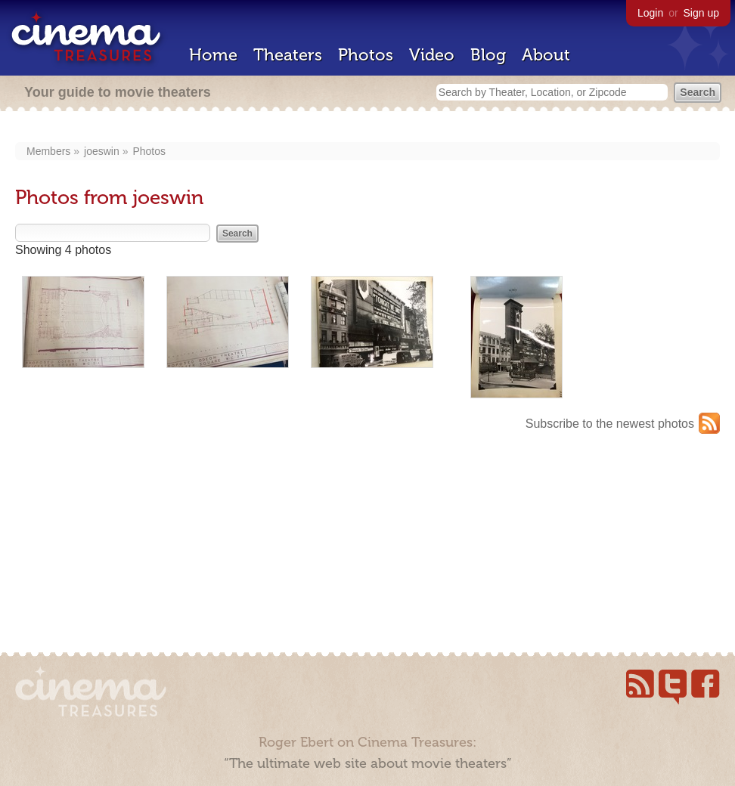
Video (431, 55)
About (546, 55)
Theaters (287, 55)
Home (213, 55)
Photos (365, 55)
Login (650, 13)
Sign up (701, 13)
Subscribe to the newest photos (610, 423)
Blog (488, 55)
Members (48, 151)
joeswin (101, 151)
